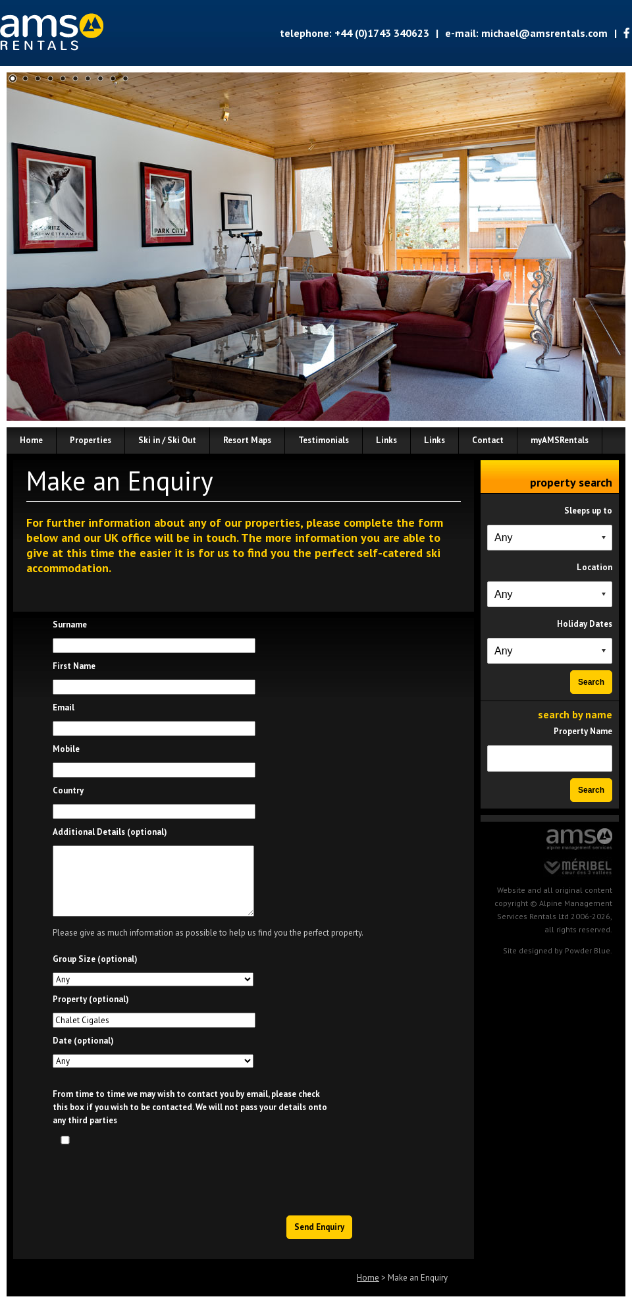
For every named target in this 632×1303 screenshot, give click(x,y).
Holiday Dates (584, 623)
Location (594, 567)
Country (68, 790)
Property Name (583, 731)
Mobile (66, 749)
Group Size (95, 959)
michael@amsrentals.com (544, 33)
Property (91, 999)
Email (63, 707)
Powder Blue (587, 950)
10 (125, 78)
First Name (74, 666)
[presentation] (253, 1176)
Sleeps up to (588, 510)
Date (83, 1040)
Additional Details (110, 832)
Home (368, 1277)
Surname (70, 624)
